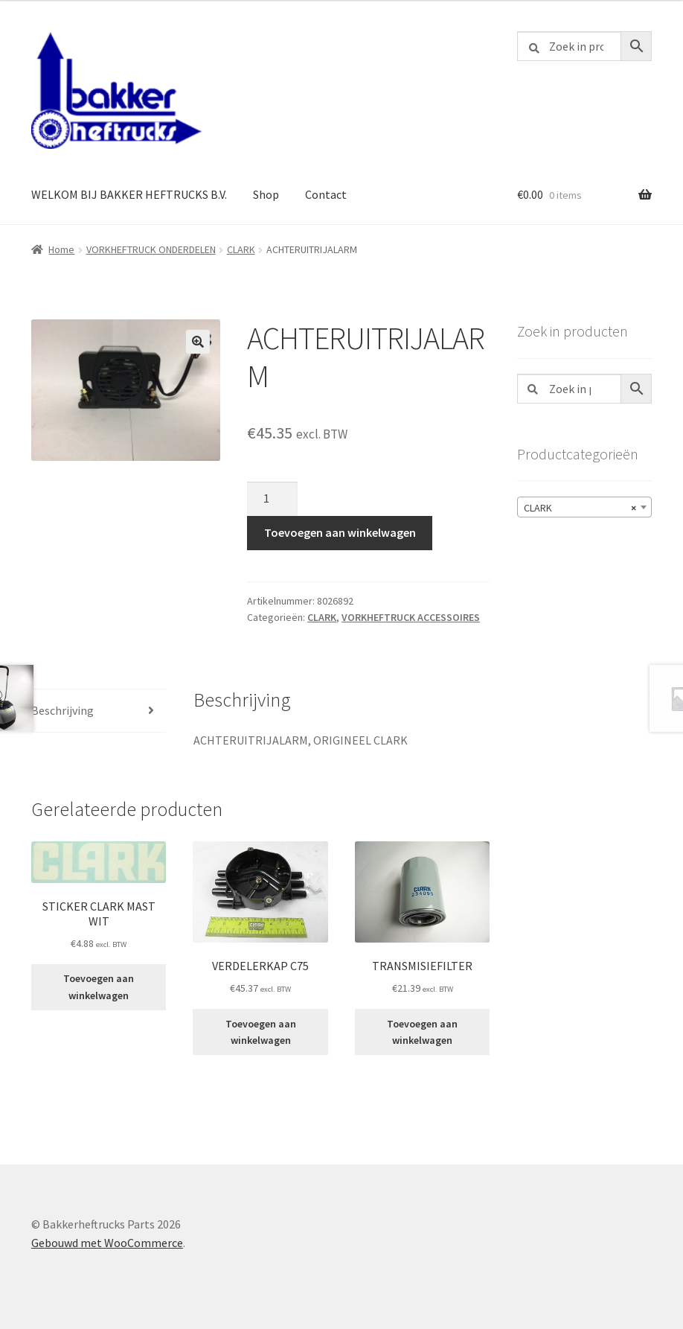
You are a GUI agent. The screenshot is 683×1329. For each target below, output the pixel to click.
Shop (266, 194)
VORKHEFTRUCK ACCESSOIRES (411, 617)
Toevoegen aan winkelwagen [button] (98, 987)
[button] (198, 342)
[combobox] (584, 507)
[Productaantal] (272, 499)
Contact (326, 194)
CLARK (241, 249)
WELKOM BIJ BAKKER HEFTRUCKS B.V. (129, 194)
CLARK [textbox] (580, 507)
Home (61, 249)
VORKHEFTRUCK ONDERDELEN (151, 249)
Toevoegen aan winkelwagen (340, 532)
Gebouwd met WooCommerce (107, 1242)
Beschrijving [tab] (62, 710)
